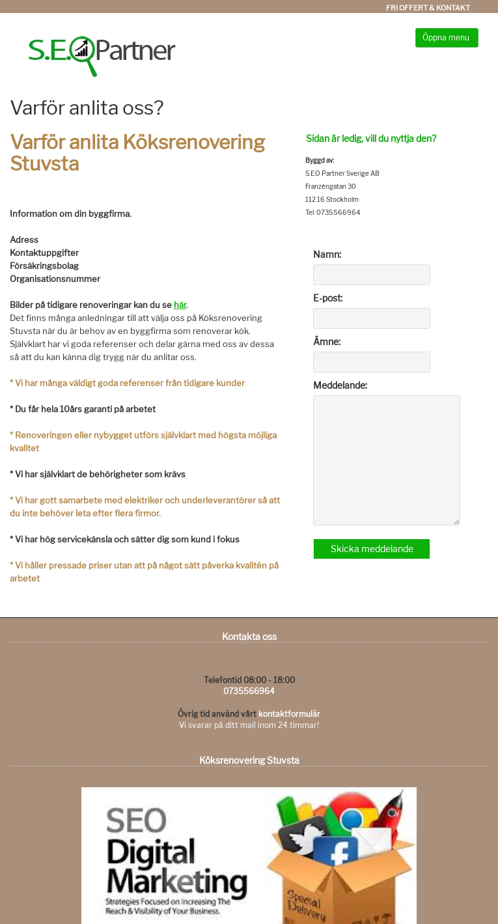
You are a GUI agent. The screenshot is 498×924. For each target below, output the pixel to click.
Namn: (327, 254)
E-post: (327, 297)
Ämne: (326, 341)
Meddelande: (340, 385)
